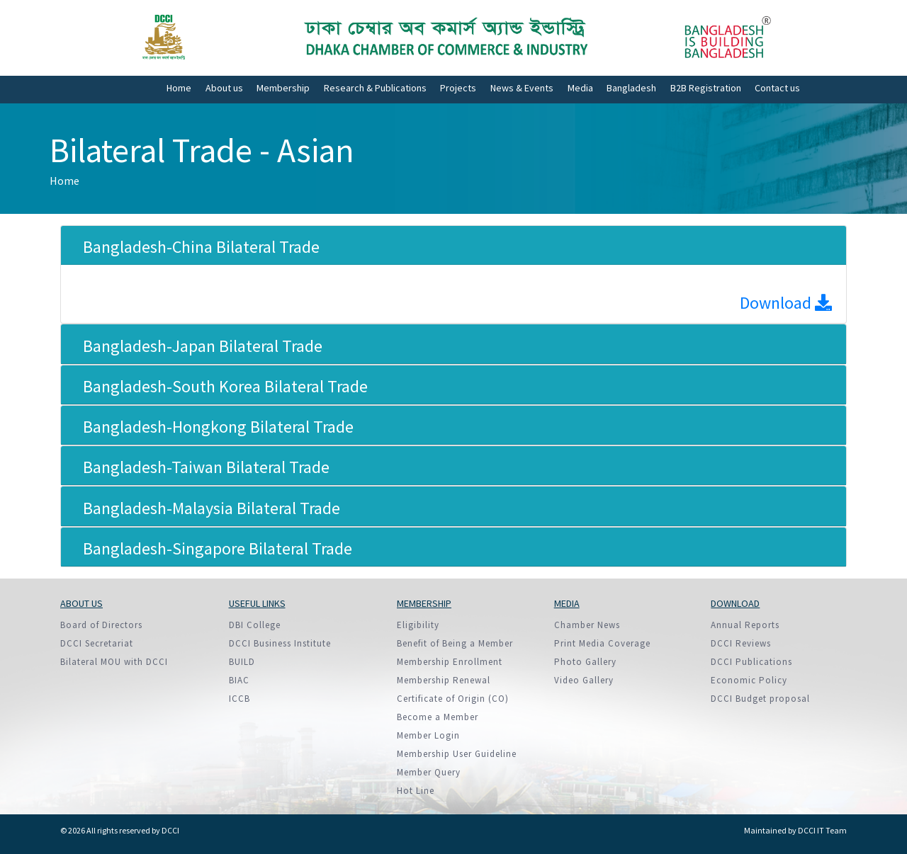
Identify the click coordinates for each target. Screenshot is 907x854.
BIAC (239, 680)
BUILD (242, 662)
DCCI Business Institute (280, 643)
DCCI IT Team (822, 830)
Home (179, 87)
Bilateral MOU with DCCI (114, 662)
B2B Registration (705, 87)
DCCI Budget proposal (760, 699)
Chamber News (587, 625)
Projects (458, 87)
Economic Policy (749, 680)
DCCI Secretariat (96, 643)
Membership (283, 87)
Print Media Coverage (602, 643)
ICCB (239, 699)
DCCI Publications (751, 662)
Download (786, 303)
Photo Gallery (585, 662)
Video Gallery (584, 680)
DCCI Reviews (741, 643)
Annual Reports (745, 625)
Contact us (777, 87)
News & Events (521, 87)
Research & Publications (375, 87)
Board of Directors (101, 625)
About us (224, 87)
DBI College (255, 625)
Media (580, 87)
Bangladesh (631, 87)
